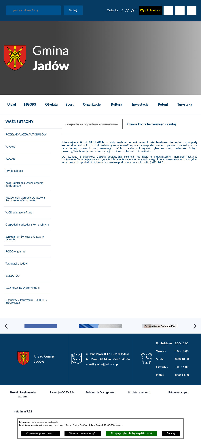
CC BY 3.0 (67, 408)
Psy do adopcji (13, 171)
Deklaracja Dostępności (100, 408)
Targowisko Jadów (16, 264)
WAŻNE (9, 159)
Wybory (9, 147)
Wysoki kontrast (150, 10)
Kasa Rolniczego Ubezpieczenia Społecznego (23, 184)
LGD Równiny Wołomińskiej (22, 288)
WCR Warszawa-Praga (18, 213)
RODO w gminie (14, 252)
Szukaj (73, 10)
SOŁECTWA (12, 276)
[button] (6, 333)
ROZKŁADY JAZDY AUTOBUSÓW (25, 135)
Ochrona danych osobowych (40, 433)
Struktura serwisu (139, 408)
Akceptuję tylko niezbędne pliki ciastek (131, 433)
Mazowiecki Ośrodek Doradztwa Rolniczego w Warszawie (24, 199)
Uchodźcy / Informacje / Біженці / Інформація (25, 301)
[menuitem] (11, 104)
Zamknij (171, 433)
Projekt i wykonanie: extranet (23, 410)
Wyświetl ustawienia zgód (82, 433)
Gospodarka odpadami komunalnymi (26, 225)
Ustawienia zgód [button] (178, 408)
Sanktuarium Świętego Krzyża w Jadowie (24, 238)
